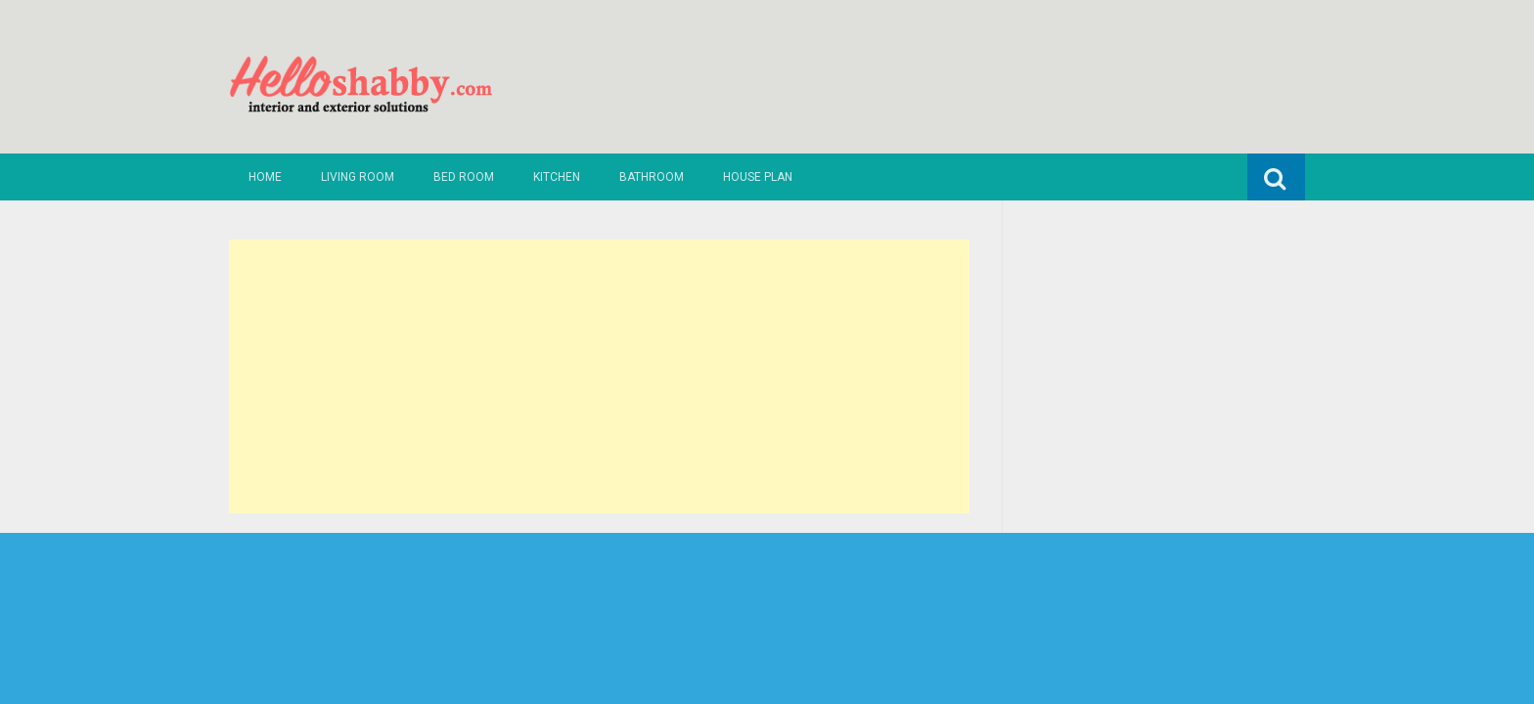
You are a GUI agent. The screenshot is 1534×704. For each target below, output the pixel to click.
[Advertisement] (599, 376)
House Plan (757, 177)
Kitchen (556, 177)
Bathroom (651, 177)
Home (265, 177)
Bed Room (463, 177)
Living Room (357, 177)
